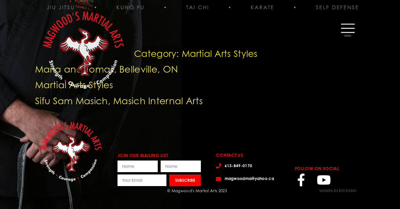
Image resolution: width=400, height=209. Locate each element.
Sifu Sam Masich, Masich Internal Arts (119, 100)
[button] (348, 28)
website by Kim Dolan (337, 190)
